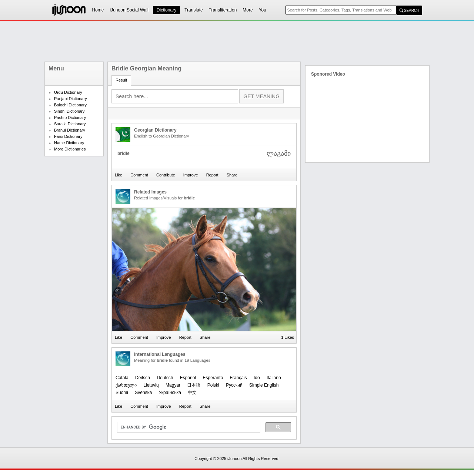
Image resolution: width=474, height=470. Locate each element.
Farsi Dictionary (68, 136)
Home (98, 10)
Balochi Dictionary (70, 105)
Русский (234, 385)
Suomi (122, 392)
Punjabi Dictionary (70, 98)
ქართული (126, 385)
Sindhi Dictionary (69, 111)
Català (122, 377)
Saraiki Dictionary (70, 124)
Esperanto (213, 377)
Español (188, 377)
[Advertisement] (237, 41)
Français (238, 377)
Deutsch (165, 377)
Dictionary (166, 10)
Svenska (143, 392)
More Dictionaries (70, 149)
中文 (192, 392)
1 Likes (287, 337)
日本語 (193, 385)
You (262, 10)
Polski (213, 385)
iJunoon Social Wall (129, 10)
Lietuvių (150, 385)
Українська (170, 392)
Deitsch (142, 377)
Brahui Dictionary (69, 130)
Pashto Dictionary (70, 117)
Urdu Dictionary (68, 92)
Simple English (263, 385)
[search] (188, 427)
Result (121, 80)
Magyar (173, 385)
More (248, 10)
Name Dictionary (69, 142)
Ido (257, 377)
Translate (193, 10)
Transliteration (223, 10)
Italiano (274, 377)
